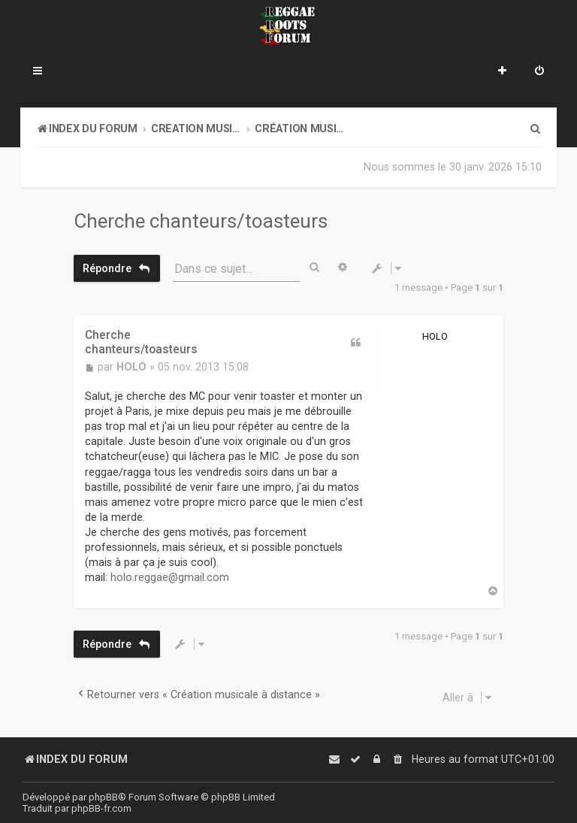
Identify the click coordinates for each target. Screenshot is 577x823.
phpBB (103, 797)
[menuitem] (539, 72)
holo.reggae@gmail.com (169, 576)
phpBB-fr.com (101, 808)
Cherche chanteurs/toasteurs (201, 221)
